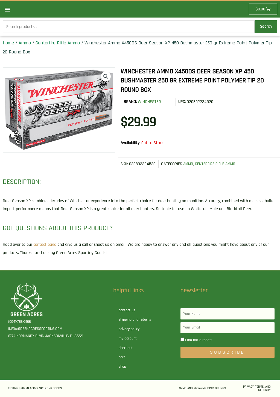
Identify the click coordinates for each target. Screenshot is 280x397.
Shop (122, 367)
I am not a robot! (198, 340)
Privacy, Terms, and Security (257, 388)
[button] (7, 9)
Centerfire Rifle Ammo (58, 43)
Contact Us (127, 310)
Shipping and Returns (135, 320)
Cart (122, 357)
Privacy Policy (129, 329)
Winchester (149, 102)
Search (266, 27)
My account (128, 338)
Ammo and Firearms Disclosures (202, 389)
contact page (44, 245)
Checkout (126, 348)
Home (8, 43)
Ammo (25, 43)
